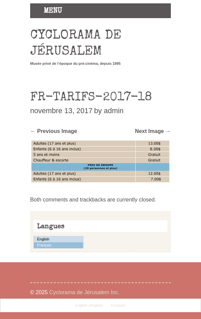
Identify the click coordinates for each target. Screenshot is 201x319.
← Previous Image (53, 131)
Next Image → (153, 131)
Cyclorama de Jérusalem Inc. (84, 292)
